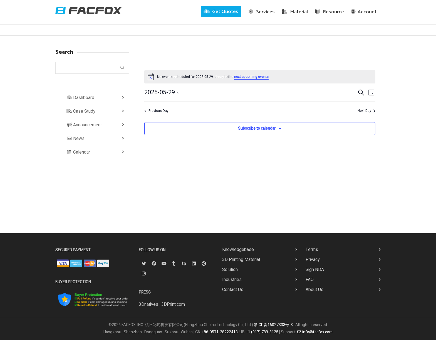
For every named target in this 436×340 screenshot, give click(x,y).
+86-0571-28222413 (220, 332)
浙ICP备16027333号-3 (273, 325)
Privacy (313, 259)
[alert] (259, 76)
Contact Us (232, 289)
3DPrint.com (173, 304)
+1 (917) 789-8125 (262, 332)
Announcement (84, 125)
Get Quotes (221, 12)
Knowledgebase (238, 249)
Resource (329, 12)
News (75, 138)
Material (294, 12)
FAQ (310, 279)
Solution (230, 269)
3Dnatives (148, 304)
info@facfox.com (315, 332)
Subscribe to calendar (257, 128)
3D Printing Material (241, 259)
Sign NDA (315, 269)
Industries (232, 279)
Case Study (80, 111)
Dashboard (80, 97)
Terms (312, 249)
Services (261, 12)
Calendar (78, 152)
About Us (314, 289)
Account (363, 12)
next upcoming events (251, 76)
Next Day (366, 111)
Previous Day (156, 111)
